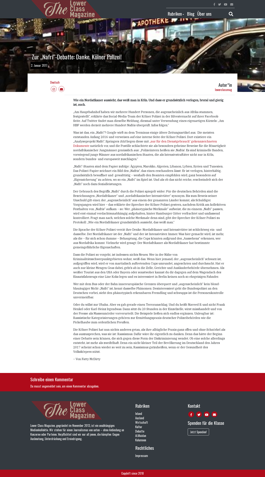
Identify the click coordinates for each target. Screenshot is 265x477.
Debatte (139, 431)
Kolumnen (140, 440)
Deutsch (55, 82)
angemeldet (48, 386)
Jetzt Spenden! (198, 432)
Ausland (139, 418)
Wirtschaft (141, 422)
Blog (190, 13)
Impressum (141, 455)
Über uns (204, 13)
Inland (138, 413)
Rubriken (175, 13)
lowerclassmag (223, 89)
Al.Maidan (140, 435)
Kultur (138, 427)
